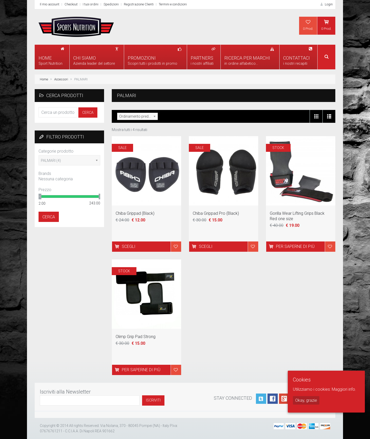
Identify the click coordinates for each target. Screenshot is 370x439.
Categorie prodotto (56, 151)
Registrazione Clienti (139, 4)
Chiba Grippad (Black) (135, 213)
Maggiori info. (344, 389)
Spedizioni (111, 4)
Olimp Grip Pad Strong (135, 336)
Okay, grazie (306, 400)
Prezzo (45, 189)
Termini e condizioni (173, 4)
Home (44, 79)
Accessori (61, 79)
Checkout (71, 4)
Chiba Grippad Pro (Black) (216, 213)
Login (326, 4)
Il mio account (49, 4)
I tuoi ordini (90, 4)
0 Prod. (308, 25)
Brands (45, 173)
